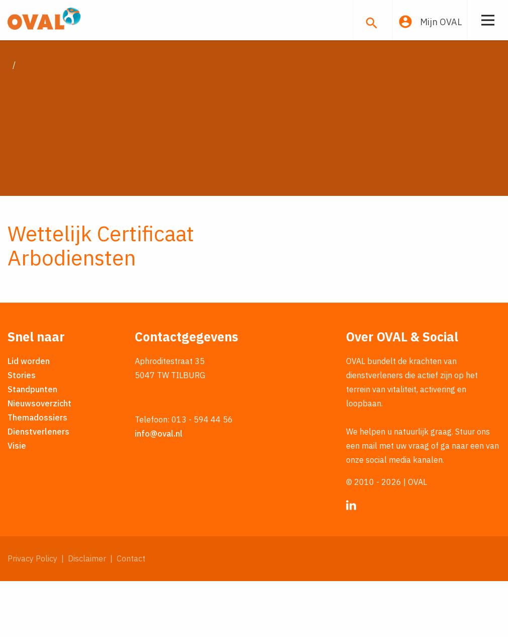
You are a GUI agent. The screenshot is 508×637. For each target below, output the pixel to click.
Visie (17, 502)
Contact (131, 614)
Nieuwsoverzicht (39, 459)
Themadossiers (37, 473)
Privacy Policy (32, 614)
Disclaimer (87, 614)
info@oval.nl (159, 489)
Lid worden (29, 417)
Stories (22, 431)
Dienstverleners (38, 487)
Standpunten (32, 445)
